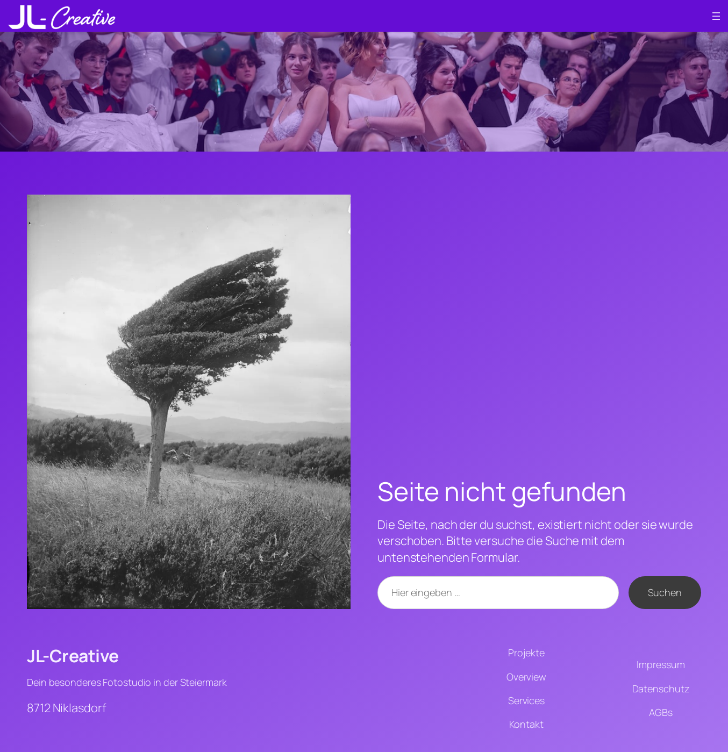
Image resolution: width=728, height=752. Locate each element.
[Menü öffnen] (716, 16)
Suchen (665, 592)
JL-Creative (73, 656)
